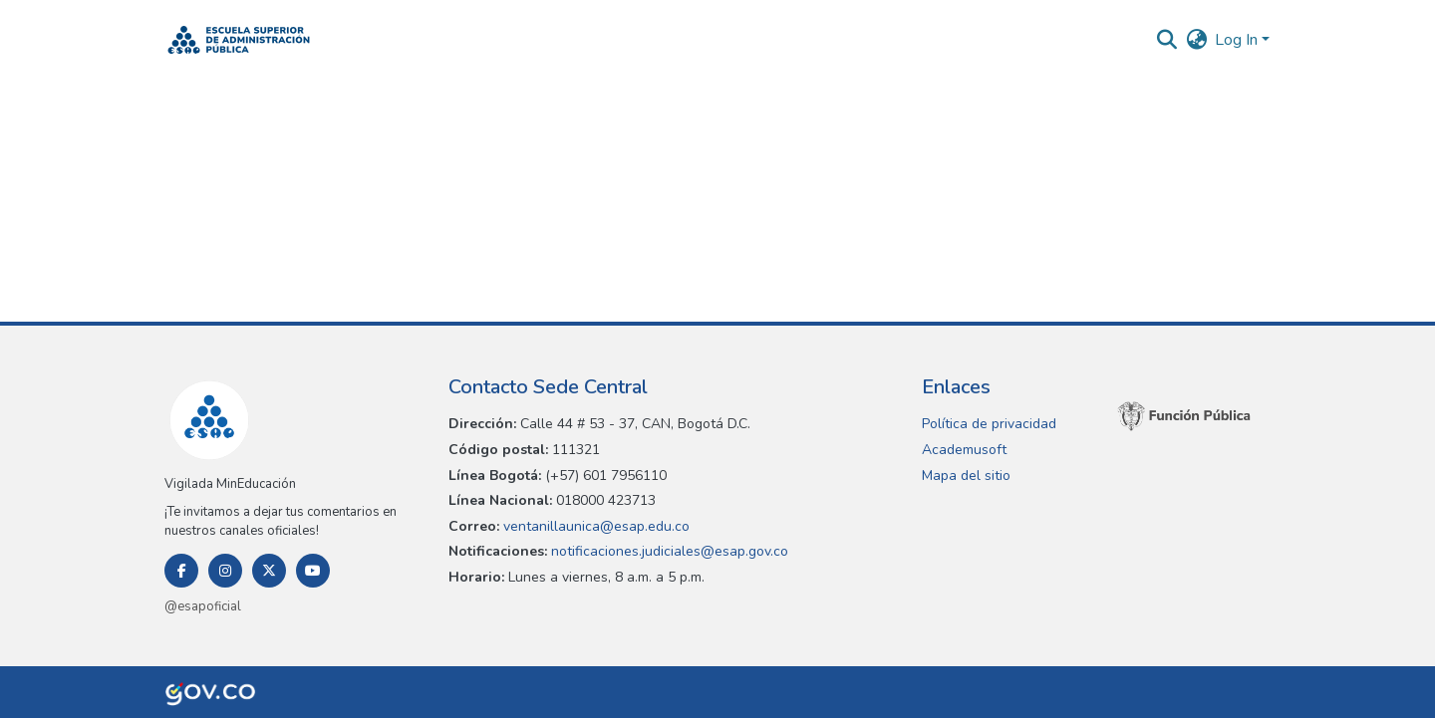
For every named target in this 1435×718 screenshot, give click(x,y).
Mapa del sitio (966, 475)
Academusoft (964, 449)
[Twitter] (269, 571)
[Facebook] (181, 571)
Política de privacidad (989, 423)
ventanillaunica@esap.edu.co (594, 526)
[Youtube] (313, 571)
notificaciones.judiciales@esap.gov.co (667, 551)
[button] (238, 40)
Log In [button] (1238, 40)
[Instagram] (225, 571)
